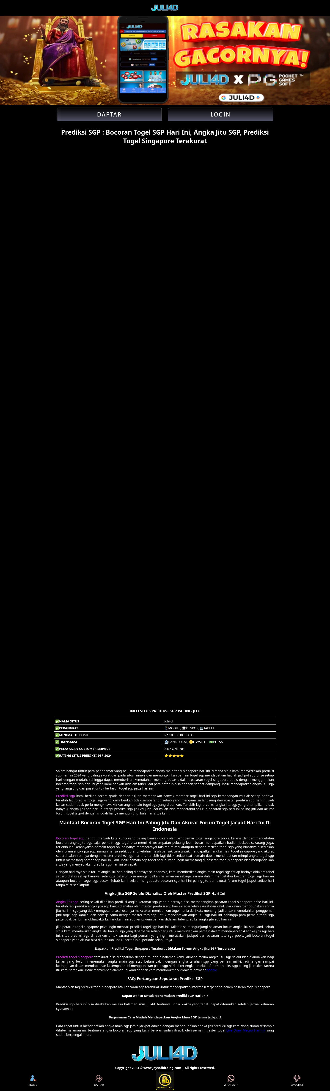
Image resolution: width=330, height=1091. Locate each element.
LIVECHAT (297, 1081)
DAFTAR (99, 1081)
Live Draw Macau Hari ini (245, 1030)
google (211, 970)
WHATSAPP (231, 1081)
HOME (33, 1081)
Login (220, 114)
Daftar (109, 114)
